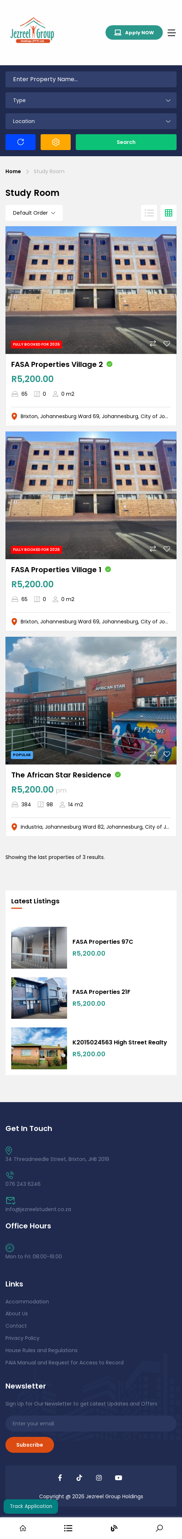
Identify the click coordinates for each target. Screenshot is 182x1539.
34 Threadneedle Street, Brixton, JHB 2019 (57, 1154)
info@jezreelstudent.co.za (38, 1205)
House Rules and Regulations (41, 1350)
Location (24, 121)
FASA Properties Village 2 (57, 364)
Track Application (31, 1506)
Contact (16, 1325)
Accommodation (27, 1301)
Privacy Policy (22, 1338)
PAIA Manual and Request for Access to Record (64, 1362)
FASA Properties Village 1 (56, 569)
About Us (16, 1313)
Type (19, 100)
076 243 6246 (23, 1179)
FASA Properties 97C (103, 942)
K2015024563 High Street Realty (120, 1042)
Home (13, 171)
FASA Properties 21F (102, 992)
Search (126, 142)
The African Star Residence (61, 775)
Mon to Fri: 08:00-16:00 (33, 1252)
